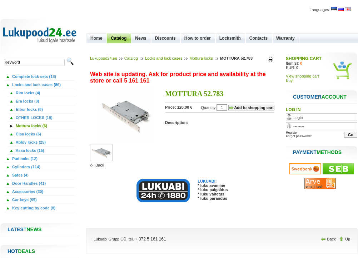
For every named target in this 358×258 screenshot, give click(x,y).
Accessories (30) (27, 191)
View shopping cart (302, 76)
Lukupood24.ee (103, 58)
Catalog (118, 38)
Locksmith (230, 38)
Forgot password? (299, 136)
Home (96, 38)
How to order (197, 38)
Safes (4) (20, 175)
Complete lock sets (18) (33, 76)
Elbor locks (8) (29, 109)
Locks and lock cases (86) (36, 85)
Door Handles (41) (28, 183)
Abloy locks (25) (30, 142)
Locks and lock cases (164, 58)
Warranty (285, 38)
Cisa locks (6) (28, 134)
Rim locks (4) (27, 93)
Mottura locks (201, 58)
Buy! (290, 80)
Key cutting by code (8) (33, 208)
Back (99, 165)
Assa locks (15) (29, 150)
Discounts (165, 38)
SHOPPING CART (304, 58)
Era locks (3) (27, 101)
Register (292, 132)
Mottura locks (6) (31, 126)
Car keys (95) (24, 200)
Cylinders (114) (25, 167)
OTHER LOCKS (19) (34, 117)
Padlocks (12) (24, 159)
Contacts (258, 38)
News (140, 38)
